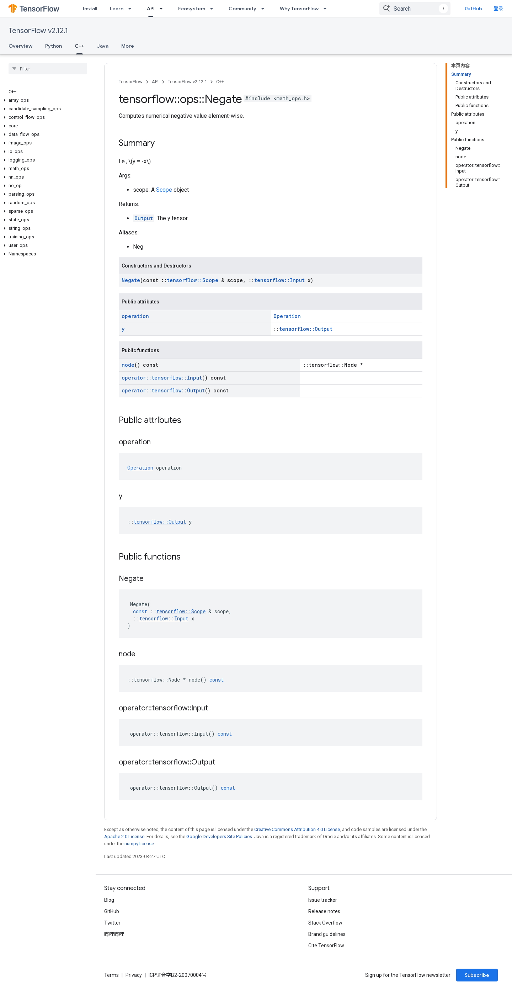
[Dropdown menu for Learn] (131, 8)
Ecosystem (191, 8)
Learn (116, 8)
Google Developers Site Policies (219, 836)
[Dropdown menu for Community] (264, 8)
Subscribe (477, 975)
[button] (46, 100)
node (128, 364)
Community (242, 8)
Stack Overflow (325, 923)
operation (135, 316)
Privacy (134, 975)
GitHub (473, 8)
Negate (131, 280)
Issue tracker (322, 900)
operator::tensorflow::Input (162, 377)
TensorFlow (131, 81)
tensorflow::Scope (192, 280)
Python (53, 46)
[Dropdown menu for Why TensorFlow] (327, 8)
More (127, 46)
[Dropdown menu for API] (163, 8)
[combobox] (414, 8)
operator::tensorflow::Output (163, 390)
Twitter (112, 923)
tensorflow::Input (279, 280)
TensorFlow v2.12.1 (38, 30)
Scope (164, 189)
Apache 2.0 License (124, 836)
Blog (109, 900)
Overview (20, 46)
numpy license (139, 843)
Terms (111, 975)
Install (90, 8)
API (155, 81)
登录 (498, 8)
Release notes (324, 911)
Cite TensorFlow (326, 945)
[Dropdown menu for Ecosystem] (213, 8)
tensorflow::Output (305, 328)
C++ (220, 81)
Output (143, 218)
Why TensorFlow (299, 8)
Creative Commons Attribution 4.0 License (297, 829)
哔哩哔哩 (114, 934)
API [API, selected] (151, 8)
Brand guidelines (327, 934)
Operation (287, 316)
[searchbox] (48, 68)
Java (102, 46)
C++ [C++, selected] (79, 46)
